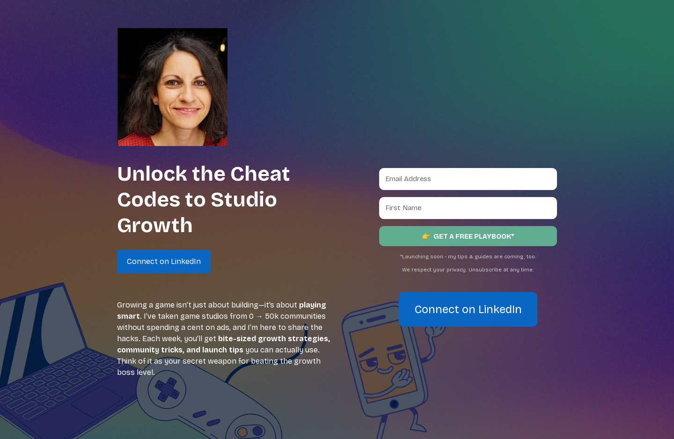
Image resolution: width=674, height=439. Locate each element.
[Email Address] (468, 179)
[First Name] (468, 208)
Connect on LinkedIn (468, 309)
